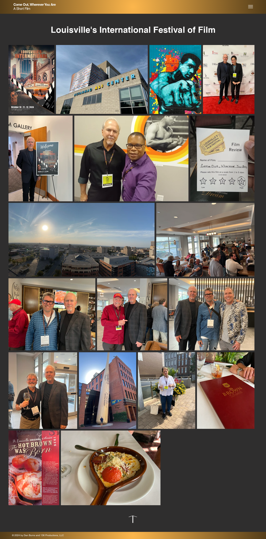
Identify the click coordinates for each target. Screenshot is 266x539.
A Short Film (21, 9)
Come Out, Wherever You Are (34, 5)
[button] (250, 6)
